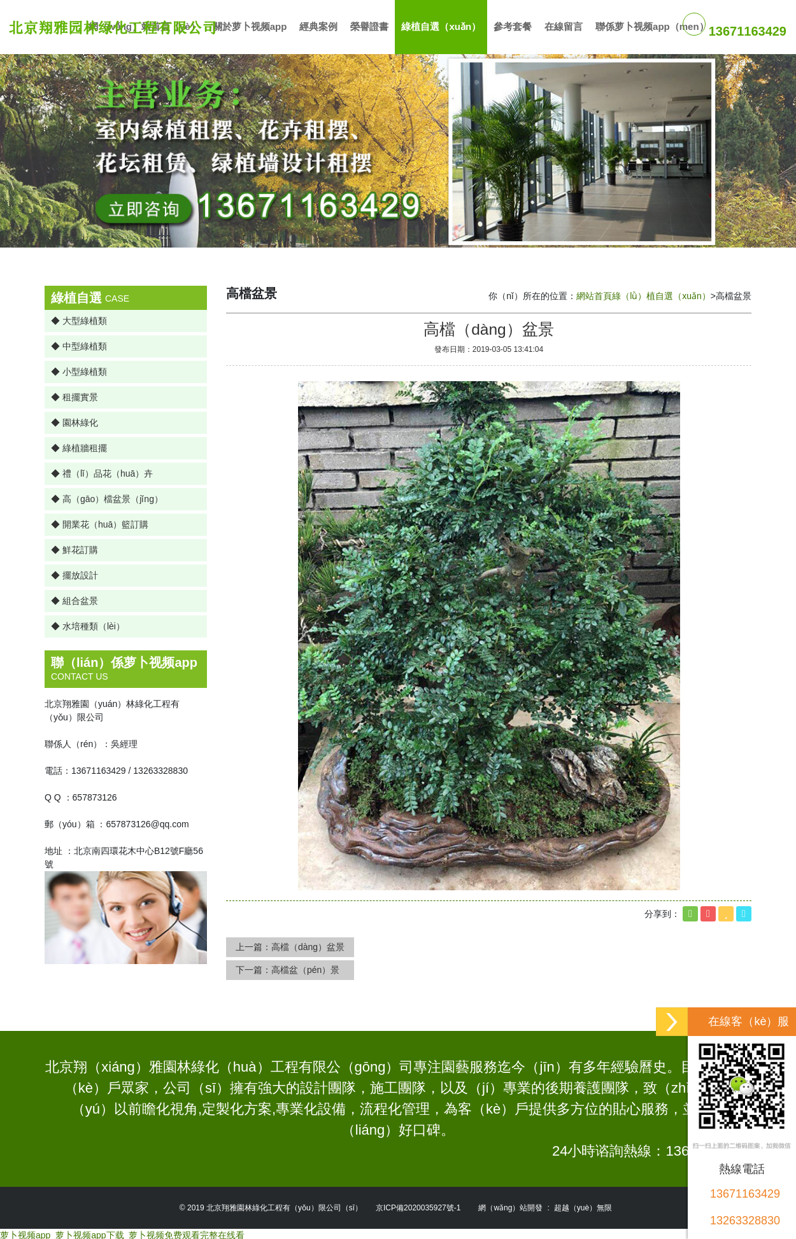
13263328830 (745, 1220)
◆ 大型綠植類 (79, 317)
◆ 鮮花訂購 (74, 547)
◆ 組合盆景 (74, 597)
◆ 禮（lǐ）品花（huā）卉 (102, 470)
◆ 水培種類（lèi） (88, 623)
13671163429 (745, 1193)
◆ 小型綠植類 (79, 368)
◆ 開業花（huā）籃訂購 (99, 521)
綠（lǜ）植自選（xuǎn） (661, 293)
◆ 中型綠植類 (79, 343)
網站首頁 (594, 293)
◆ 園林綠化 (74, 419)
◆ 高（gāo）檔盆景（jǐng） (107, 496)
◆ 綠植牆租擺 (79, 445)
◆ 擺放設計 (74, 572)
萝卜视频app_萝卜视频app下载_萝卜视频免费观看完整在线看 (122, 1232)
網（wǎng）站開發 (510, 1204)
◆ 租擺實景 (74, 394)
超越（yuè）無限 (583, 1204)
